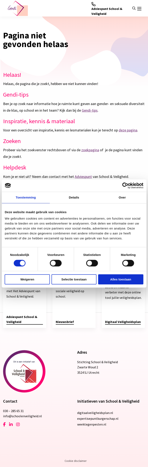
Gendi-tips (90, 110)
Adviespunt (83, 176)
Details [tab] (74, 197)
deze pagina (128, 130)
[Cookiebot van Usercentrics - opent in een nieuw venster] (125, 185)
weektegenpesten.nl (91, 424)
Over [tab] (122, 197)
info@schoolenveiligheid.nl (22, 416)
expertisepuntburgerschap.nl (97, 418)
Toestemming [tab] (26, 197)
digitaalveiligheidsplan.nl (95, 413)
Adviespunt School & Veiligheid (106, 9)
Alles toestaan (120, 279)
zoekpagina (90, 150)
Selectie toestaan (74, 279)
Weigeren (27, 279)
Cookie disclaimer (76, 461)
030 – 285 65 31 (13, 411)
